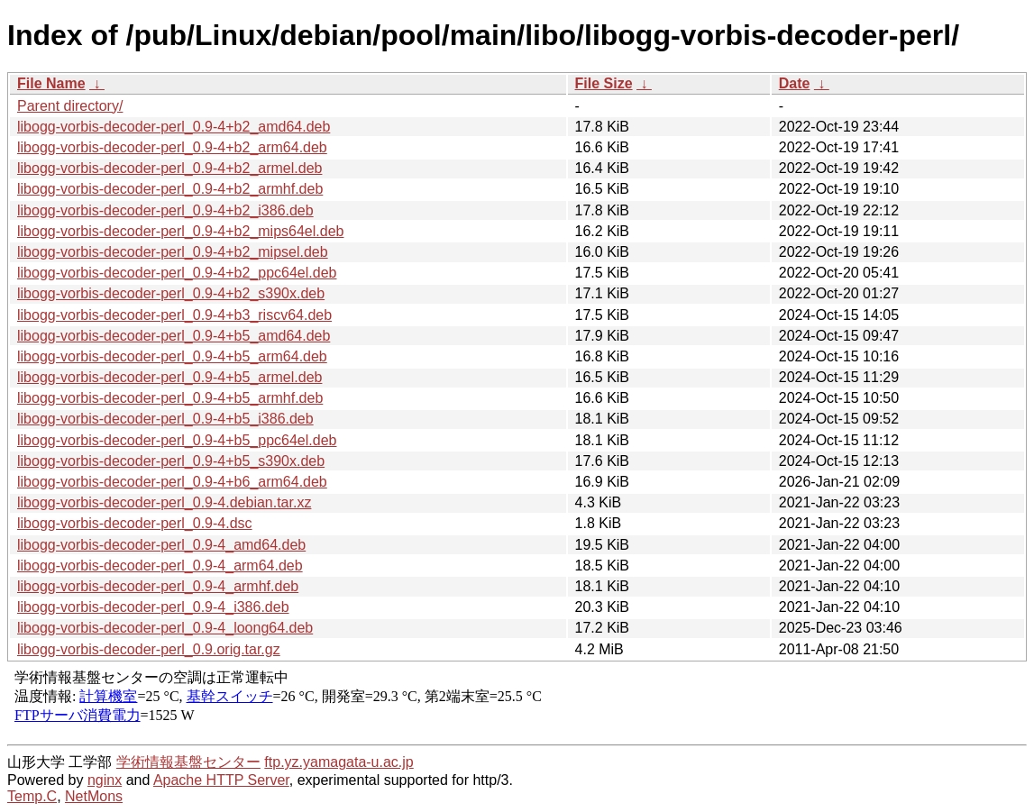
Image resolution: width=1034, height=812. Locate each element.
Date (794, 83)
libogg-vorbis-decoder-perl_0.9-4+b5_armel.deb (169, 377)
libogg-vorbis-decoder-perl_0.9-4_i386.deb (153, 607)
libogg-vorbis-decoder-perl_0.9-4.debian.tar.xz (164, 502)
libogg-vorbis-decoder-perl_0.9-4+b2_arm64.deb (172, 147)
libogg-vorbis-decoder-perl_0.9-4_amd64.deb (161, 544)
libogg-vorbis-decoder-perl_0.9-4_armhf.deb (157, 586)
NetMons (94, 796)
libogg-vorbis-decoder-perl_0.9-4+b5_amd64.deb (173, 335)
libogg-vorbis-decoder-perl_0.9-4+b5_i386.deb (165, 418)
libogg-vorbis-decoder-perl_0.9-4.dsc (134, 523)
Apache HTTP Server (221, 780)
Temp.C (32, 796)
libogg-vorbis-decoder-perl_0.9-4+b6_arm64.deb (172, 481)
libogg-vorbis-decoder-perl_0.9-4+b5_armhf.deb (170, 398)
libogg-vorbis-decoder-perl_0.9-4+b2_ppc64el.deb (176, 272)
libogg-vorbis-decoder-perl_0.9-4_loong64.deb (165, 627)
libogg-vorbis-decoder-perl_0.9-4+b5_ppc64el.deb (176, 440)
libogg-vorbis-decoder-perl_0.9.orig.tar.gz (148, 649)
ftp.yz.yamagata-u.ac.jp (338, 762)
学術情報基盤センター (188, 762)
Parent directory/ (70, 106)
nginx (104, 780)
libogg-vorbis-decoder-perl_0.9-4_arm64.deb (160, 565)
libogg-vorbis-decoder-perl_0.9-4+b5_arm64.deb (172, 356)
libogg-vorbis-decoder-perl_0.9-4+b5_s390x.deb (171, 461)
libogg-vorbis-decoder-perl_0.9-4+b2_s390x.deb (171, 293)
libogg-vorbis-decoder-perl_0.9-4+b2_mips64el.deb (180, 231)
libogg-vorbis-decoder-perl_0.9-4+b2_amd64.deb (173, 126)
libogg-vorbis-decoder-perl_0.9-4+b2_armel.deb (169, 168)
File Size (604, 83)
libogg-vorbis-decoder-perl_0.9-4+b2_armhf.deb (170, 188)
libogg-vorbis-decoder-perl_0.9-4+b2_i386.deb (165, 210)
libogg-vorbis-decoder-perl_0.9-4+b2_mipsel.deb (172, 252)
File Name (51, 83)
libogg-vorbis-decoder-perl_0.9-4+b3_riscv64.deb (174, 315)
